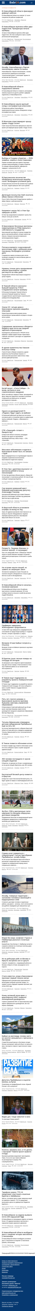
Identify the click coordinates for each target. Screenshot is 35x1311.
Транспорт (17, 520)
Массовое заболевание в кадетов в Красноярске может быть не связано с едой (17, 451)
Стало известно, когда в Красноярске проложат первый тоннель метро (17, 977)
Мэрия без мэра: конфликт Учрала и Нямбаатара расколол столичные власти (17, 940)
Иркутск (25, 423)
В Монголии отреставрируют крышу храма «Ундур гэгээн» (16, 122)
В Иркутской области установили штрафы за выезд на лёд (15, 508)
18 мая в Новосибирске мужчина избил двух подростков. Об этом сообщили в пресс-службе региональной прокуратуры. (16, 34)
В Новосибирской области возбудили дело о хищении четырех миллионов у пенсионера (17, 1234)
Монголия (22, 130)
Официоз (16, 204)
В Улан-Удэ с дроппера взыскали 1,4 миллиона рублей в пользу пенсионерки (17, 471)
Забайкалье (19, 1208)
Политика (29, 170)
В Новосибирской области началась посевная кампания (17, 586)
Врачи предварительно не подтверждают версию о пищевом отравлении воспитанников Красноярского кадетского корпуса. (17, 457)
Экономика (17, 20)
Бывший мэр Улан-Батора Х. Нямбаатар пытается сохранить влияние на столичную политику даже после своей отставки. (17, 946)
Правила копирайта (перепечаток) (12, 1262)
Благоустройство (18, 692)
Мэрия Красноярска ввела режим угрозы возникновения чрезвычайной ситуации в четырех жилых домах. (17, 315)
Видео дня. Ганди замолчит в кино (16, 1117)
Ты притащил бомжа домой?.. (11, 1119)
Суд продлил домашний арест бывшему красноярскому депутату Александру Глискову (16, 490)
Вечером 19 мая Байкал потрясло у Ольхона (16, 644)
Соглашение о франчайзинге (11, 1264)
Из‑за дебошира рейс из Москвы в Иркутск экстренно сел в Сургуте (16, 960)
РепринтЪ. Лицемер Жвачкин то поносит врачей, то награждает (15, 549)
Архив (4, 1268)
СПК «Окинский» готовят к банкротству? (13, 431)
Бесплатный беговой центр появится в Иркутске (17, 775)
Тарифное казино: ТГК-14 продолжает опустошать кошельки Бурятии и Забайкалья (16, 1194)
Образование (17, 219)
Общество (23, 20)
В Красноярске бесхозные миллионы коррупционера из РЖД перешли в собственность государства (17, 228)
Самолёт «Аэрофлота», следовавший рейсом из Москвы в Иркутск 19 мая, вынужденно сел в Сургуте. (16, 965)
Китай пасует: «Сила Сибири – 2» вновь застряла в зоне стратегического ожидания (16, 390)
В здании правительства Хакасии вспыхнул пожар (15, 349)
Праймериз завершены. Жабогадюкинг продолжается (14, 626)
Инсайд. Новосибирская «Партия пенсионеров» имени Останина (15, 68)
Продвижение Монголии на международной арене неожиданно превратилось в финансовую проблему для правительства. (17, 819)
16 (22, 1253)
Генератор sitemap (7, 1306)
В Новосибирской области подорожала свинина (12, 87)
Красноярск (11, 242)
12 (16, 1253)
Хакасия (25, 360)
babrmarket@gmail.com (9, 1293)
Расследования (27, 39)
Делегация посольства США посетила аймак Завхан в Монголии (17, 196)
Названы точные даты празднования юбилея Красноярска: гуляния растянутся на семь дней (17, 270)
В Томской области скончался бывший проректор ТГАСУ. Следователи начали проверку (14, 288)
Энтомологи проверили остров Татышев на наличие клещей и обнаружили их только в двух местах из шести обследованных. (16, 573)
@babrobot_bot (12, 1285)
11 (15, 1253)
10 (13, 1253)
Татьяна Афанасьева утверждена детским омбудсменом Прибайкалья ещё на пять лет (17, 724)
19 (26, 1253)
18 (25, 1253)
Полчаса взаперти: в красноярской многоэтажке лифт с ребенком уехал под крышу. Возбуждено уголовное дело (17, 250)
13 (18, 1253)
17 (23, 1253)
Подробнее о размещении (10, 1295)
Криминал (17, 188)
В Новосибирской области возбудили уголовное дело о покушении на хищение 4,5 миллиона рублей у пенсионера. (16, 1240)
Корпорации (5, 404)
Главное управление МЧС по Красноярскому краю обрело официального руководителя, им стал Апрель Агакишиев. (17, 1003)
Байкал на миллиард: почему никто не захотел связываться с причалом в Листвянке (17, 1038)
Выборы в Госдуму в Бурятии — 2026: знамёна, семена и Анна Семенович (17, 159)
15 (21, 1253)
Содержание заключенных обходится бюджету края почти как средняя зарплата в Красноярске (17, 328)
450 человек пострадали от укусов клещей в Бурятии (16, 760)
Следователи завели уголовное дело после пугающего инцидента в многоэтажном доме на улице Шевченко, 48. (16, 257)
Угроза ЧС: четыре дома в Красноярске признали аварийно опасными (15, 309)
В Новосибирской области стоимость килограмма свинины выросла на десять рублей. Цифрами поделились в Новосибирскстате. (17, 92)
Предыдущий (6, 1253)
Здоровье (25, 462)
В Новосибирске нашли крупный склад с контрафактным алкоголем (16, 105)
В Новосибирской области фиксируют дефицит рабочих (17, 12)
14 (19, 1253)
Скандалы (25, 443)
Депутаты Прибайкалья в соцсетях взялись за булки (16, 1081)
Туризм (10, 825)
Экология (16, 578)
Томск (24, 300)
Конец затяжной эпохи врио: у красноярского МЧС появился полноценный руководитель (14, 997)
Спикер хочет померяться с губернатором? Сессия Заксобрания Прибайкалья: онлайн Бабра (17, 855)
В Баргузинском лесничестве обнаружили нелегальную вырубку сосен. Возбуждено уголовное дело (16, 179)
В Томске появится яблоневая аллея (17, 743)
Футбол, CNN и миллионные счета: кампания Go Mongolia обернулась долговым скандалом (16, 813)
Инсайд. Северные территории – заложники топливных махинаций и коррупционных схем (16, 898)
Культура (16, 130)
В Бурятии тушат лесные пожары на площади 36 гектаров (17, 659)
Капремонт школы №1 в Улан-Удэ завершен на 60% (16, 211)
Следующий (31, 1253)
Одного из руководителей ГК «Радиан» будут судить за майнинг (16, 412)
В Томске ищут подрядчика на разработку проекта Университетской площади (17, 680)
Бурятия (10, 172)
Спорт (22, 783)
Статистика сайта (7, 1266)
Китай (20, 404)
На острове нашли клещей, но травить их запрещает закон (14, 568)
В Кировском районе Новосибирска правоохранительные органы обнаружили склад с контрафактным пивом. (17, 110)
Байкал (29, 652)
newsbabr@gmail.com (8, 1278)
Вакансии (5, 1272)
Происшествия (18, 39)
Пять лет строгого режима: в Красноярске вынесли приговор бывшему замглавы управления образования (15, 702)
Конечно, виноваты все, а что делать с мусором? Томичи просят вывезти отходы (17, 1152)
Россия (16, 404)
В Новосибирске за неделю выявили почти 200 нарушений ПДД (17, 1216)
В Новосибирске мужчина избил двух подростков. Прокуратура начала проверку (17, 28)
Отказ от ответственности (9, 1261)
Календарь (5, 1270)
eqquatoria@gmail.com (14, 1287)
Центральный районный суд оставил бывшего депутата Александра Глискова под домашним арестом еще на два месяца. (16, 496)
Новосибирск (5, 21)
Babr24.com (10, 20)
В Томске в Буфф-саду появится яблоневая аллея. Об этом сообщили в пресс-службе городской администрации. (17, 747)
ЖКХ (3, 1208)
